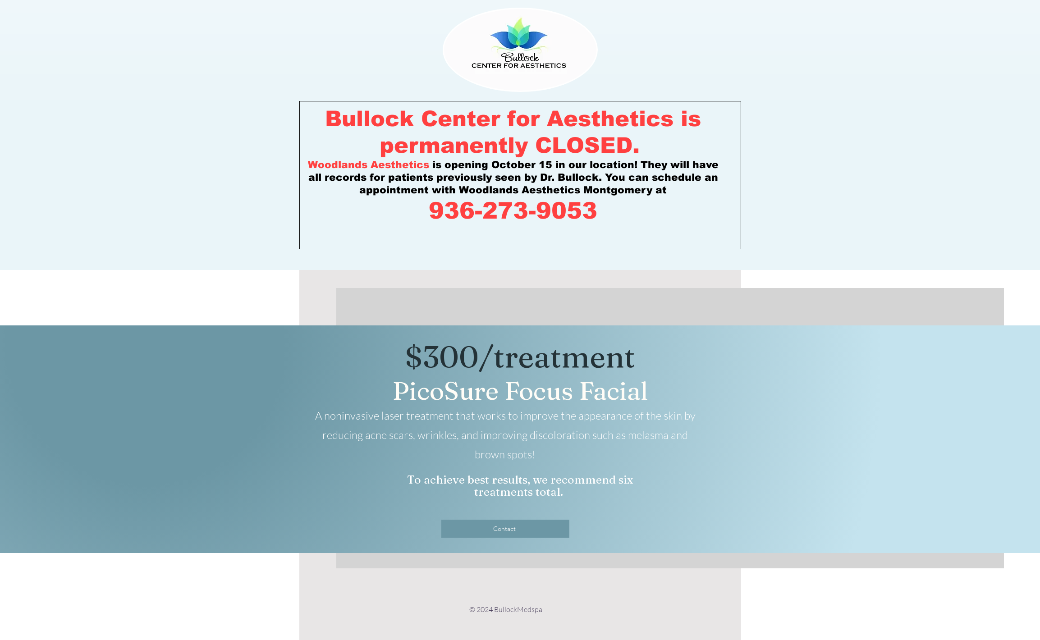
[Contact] (505, 529)
